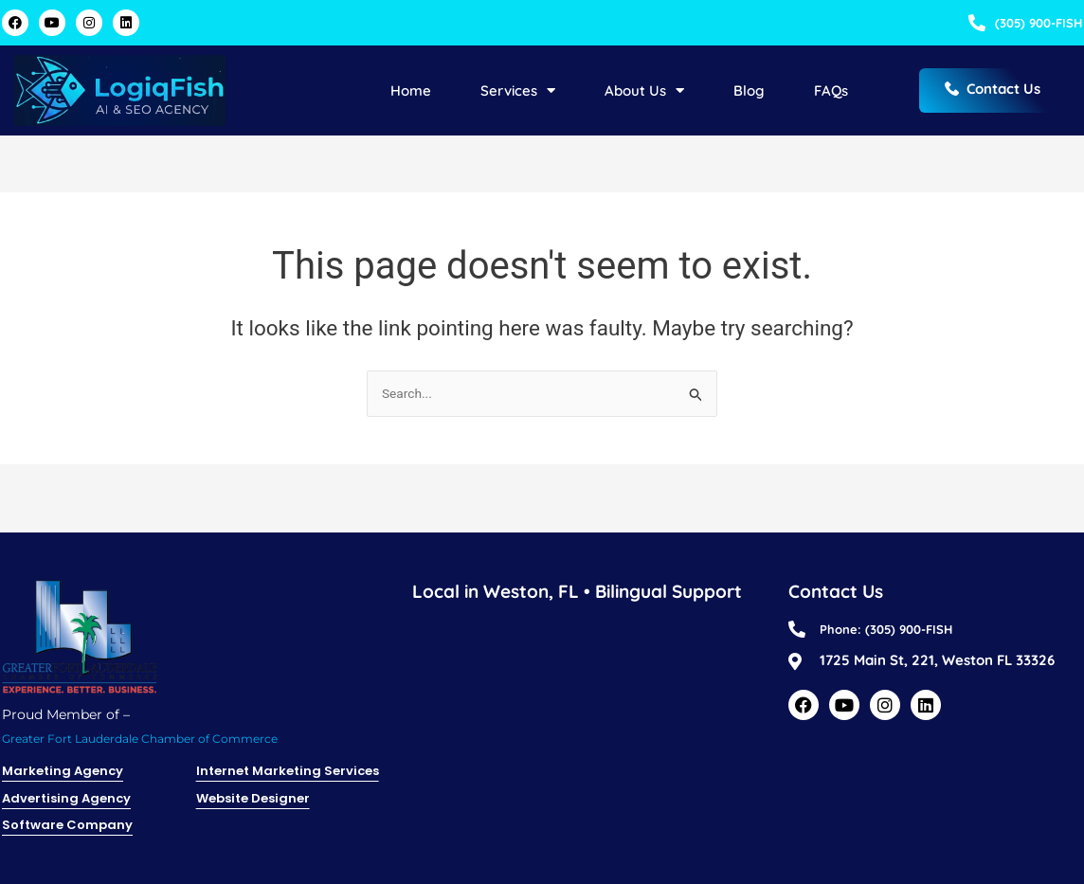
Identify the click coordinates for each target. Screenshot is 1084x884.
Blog (749, 94)
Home (410, 94)
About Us (644, 94)
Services (517, 94)
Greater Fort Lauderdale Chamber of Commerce (162, 731)
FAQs (831, 94)
